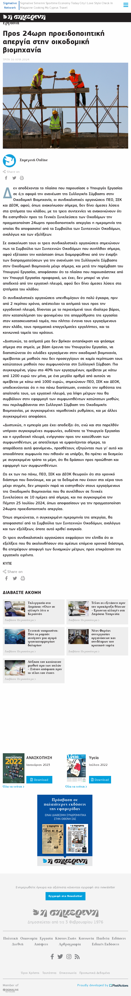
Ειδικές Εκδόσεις (105, 944)
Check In (107, 3)
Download (39, 780)
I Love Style (93, 3)
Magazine (26, 7)
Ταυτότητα (49, 973)
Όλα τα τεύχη (13, 787)
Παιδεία (102, 938)
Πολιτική (10, 938)
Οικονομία (28, 938)
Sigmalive (26, 3)
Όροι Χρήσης (30, 973)
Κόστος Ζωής (65, 938)
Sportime (52, 3)
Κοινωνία (86, 938)
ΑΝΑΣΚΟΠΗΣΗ (39, 757)
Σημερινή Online (34, 160)
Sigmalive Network (10, 5)
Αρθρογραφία (70, 944)
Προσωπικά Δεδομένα (94, 973)
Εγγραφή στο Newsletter (65, 896)
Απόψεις (41, 944)
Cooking (39, 7)
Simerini (39, 3)
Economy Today (68, 3)
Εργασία (11, 22)
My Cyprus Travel (56, 7)
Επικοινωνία (68, 973)
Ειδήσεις (119, 938)
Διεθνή (18, 944)
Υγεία (94, 757)
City (82, 3)
